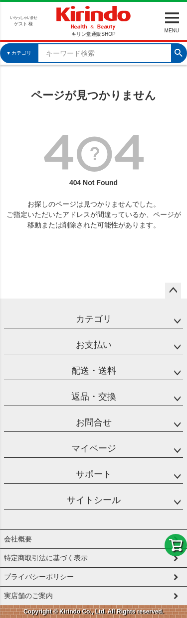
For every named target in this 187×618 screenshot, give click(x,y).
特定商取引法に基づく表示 (46, 558)
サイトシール (94, 500)
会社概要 (18, 539)
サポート (94, 474)
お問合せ (94, 422)
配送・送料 (93, 371)
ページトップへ (173, 291)
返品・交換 (93, 397)
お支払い (94, 345)
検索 (178, 51)
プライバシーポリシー (39, 577)
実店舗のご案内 (28, 596)
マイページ (93, 448)
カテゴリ (94, 319)
